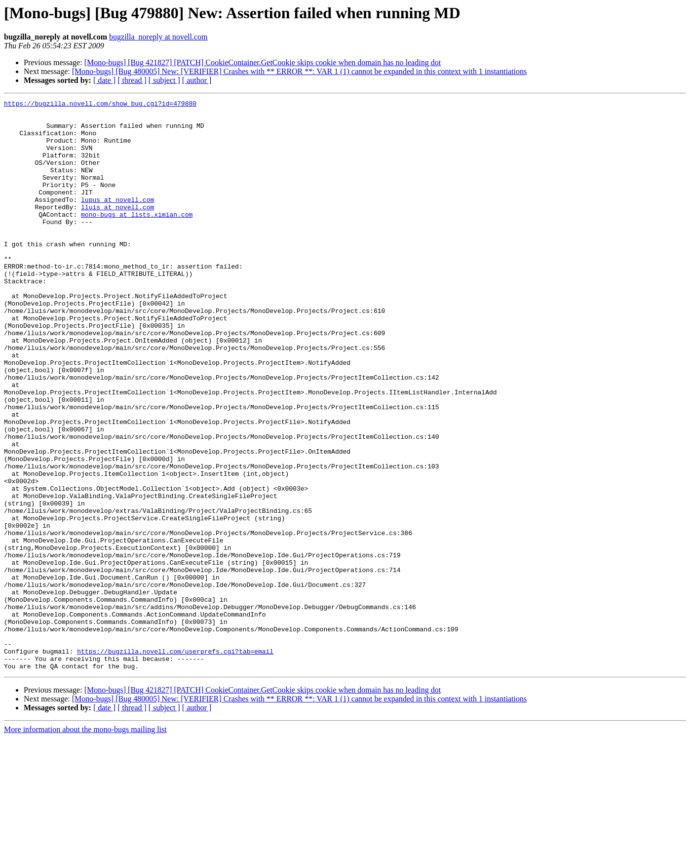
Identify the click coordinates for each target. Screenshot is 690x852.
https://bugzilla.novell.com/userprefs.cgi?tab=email (175, 762)
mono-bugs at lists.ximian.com (136, 237)
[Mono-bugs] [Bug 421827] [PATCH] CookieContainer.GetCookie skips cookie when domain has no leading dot (262, 62)
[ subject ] (164, 80)
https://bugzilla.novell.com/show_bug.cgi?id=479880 (100, 104)
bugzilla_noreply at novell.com (158, 37)
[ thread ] (132, 80)
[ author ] (197, 80)
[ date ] (104, 80)
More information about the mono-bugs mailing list (85, 843)
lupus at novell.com (117, 220)
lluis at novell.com (117, 229)
